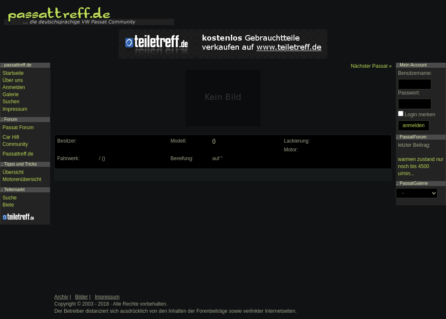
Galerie (11, 94)
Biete (8, 205)
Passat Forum (18, 127)
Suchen (11, 102)
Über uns (13, 80)
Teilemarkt (14, 189)
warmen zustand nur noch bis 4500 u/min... (420, 166)
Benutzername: (415, 73)
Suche (10, 198)
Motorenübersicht (22, 179)
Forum (10, 119)
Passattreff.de (18, 154)
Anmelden (14, 87)
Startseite (13, 73)
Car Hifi (11, 137)
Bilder (81, 297)
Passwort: (409, 93)
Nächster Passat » (371, 66)
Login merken (420, 114)
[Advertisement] (119, 223)
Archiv (61, 297)
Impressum (15, 109)
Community (15, 144)
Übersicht (13, 172)
